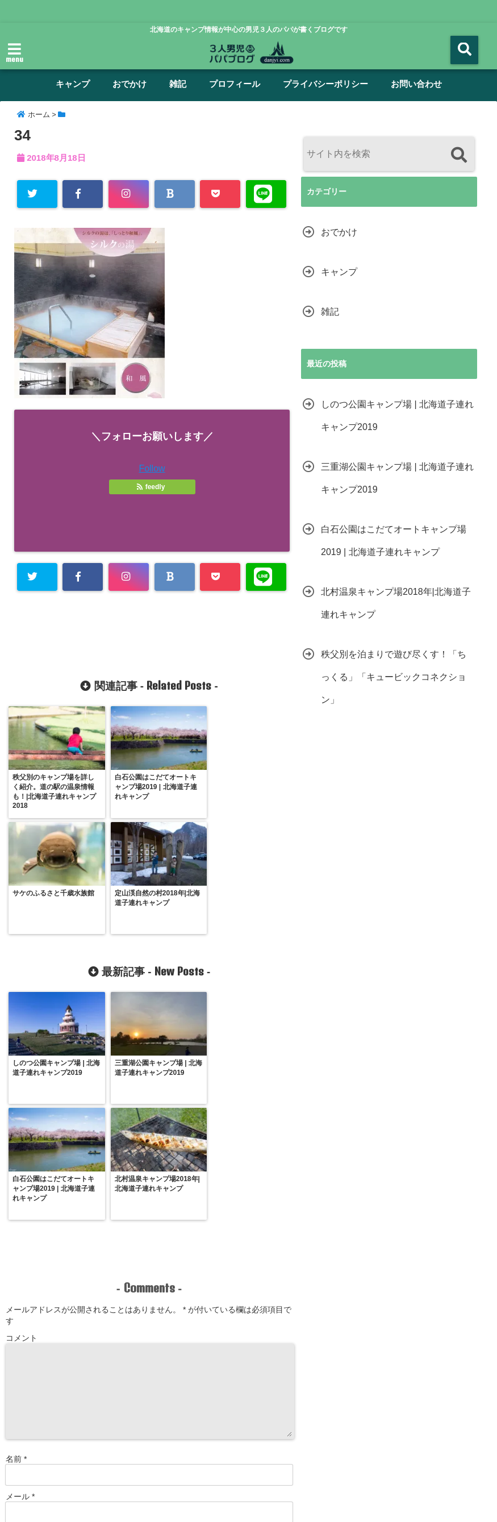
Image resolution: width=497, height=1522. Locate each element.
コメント (21, 1114)
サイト (18, 1310)
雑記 (177, 84)
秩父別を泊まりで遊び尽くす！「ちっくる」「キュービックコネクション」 (393, 676)
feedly (151, 487)
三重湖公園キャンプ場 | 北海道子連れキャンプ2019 (397, 478)
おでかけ (129, 84)
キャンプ (73, 84)
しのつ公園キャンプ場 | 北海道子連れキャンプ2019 (397, 415)
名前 (16, 1235)
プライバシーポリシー (325, 84)
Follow (152, 468)
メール (20, 1272)
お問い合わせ (416, 84)
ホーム (25, 1440)
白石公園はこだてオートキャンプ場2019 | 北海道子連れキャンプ (393, 540)
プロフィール (234, 84)
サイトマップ (421, 1440)
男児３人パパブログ (224, 1506)
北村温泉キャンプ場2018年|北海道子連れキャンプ (396, 603)
